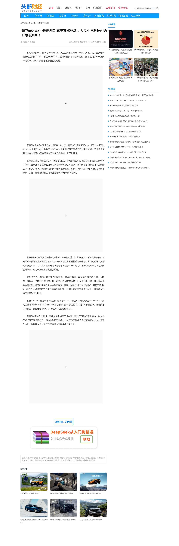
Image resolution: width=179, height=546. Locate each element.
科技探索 (99, 15)
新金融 (50, 15)
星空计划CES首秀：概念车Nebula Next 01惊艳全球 (128, 100)
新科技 (38, 15)
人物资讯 (111, 15)
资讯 (35, 23)
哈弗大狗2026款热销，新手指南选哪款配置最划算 (62, 519)
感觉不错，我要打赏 (63, 422)
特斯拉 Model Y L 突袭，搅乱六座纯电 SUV (125, 162)
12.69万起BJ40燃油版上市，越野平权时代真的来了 (128, 152)
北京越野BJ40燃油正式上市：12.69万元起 (90, 493)
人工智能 (135, 15)
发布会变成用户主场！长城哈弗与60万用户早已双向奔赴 (130, 142)
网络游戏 (123, 15)
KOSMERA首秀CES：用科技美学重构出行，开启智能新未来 (131, 95)
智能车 (74, 15)
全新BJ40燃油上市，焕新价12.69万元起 (30, 493)
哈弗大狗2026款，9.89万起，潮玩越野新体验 (61, 493)
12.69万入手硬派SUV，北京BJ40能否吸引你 (91, 519)
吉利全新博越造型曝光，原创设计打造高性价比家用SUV (130, 168)
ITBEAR (83, 42)
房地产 (87, 15)
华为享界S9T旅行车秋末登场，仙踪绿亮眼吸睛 (126, 147)
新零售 (62, 15)
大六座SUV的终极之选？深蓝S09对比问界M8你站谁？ (34, 521)
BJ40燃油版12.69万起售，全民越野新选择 (125, 137)
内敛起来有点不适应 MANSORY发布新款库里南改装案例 (130, 157)
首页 (26, 15)
